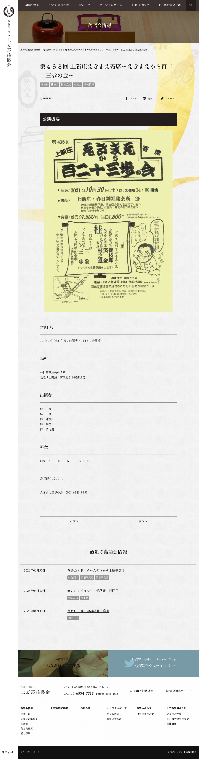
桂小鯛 (84, 598)
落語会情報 (32, 5)
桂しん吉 (73, 598)
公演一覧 (25, 714)
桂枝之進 (66, 84)
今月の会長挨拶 (59, 5)
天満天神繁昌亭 (141, 691)
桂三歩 (44, 84)
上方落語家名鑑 (59, 708)
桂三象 (54, 84)
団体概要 (171, 724)
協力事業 (25, 733)
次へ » (143, 521)
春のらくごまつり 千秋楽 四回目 (93, 590)
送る (150, 99)
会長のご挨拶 (173, 714)
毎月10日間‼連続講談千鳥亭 (88, 611)
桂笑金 (77, 84)
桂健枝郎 (89, 84)
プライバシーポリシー (31, 752)
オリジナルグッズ (110, 5)
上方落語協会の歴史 (177, 719)
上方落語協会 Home (30, 50)
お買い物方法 (114, 719)
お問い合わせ (140, 5)
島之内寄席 (26, 728)
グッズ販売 (113, 714)
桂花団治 (73, 577)
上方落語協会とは (169, 5)
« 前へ (74, 521)
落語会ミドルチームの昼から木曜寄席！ (96, 570)
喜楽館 (24, 724)
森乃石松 (73, 618)
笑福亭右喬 (102, 577)
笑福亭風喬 (87, 577)
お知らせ (84, 5)
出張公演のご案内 (146, 714)
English (9, 752)
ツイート (170, 99)
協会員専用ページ (179, 691)
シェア (133, 99)
